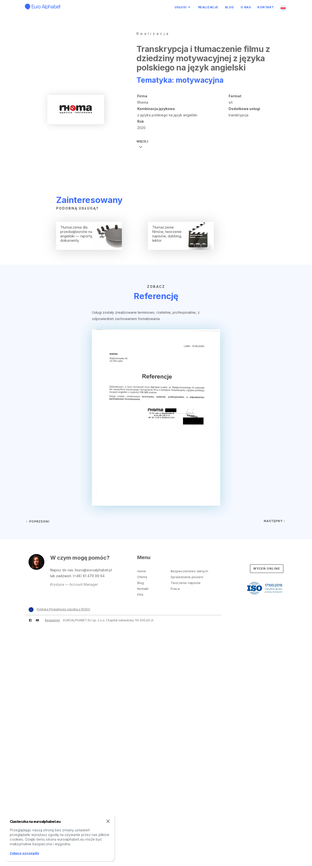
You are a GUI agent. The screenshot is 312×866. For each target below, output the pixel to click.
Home (141, 571)
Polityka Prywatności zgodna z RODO (63, 609)
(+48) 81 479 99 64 (89, 576)
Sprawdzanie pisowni (187, 577)
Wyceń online (266, 568)
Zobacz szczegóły (24, 853)
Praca (175, 589)
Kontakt (265, 7)
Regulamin (52, 620)
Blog (229, 7)
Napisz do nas (61, 570)
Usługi (181, 7)
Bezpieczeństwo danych (189, 571)
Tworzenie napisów (186, 583)
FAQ (140, 594)
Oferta (142, 577)
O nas (246, 7)
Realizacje (208, 7)
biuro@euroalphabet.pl (93, 570)
